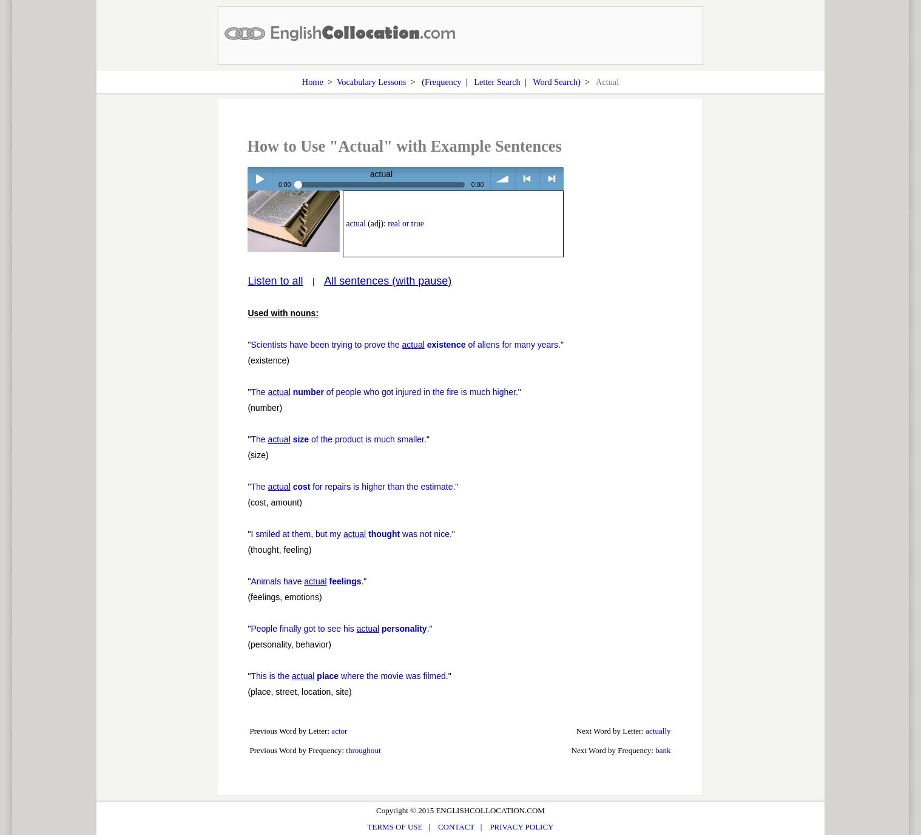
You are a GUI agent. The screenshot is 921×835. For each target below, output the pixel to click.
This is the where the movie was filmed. (349, 676)
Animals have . (307, 581)
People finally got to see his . (340, 629)
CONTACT (456, 826)
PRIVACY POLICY (521, 826)
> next (552, 179)
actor (339, 730)
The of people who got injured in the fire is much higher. (384, 392)
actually (658, 730)
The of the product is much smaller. (339, 439)
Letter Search (497, 82)
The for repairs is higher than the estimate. (353, 487)
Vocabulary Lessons (372, 82)
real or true (406, 223)
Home (312, 82)
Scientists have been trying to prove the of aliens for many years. (406, 345)
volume (502, 179)
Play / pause (259, 179)
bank (662, 750)
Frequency (443, 82)
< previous (527, 179)
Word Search (555, 82)
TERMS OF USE (395, 826)
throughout (363, 750)
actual (356, 223)
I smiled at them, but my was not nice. (351, 534)
